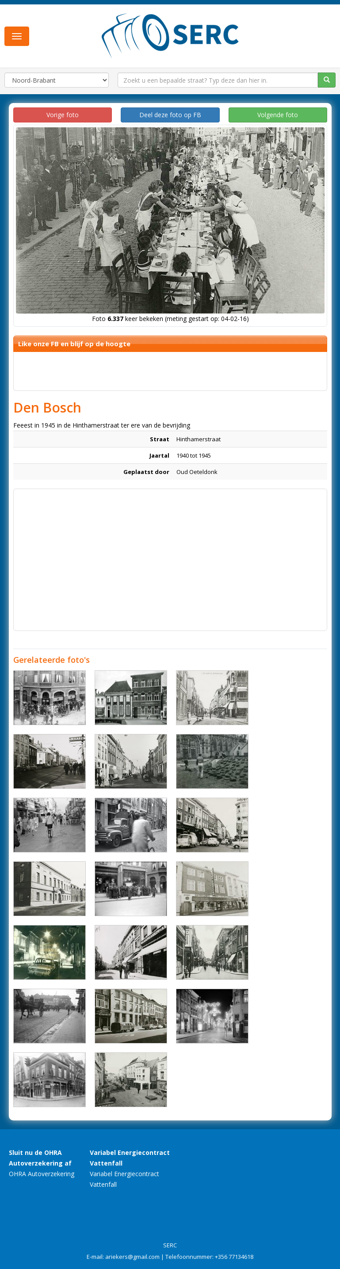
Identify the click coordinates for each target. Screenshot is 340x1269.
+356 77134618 (234, 1257)
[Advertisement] (170, 555)
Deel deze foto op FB (170, 115)
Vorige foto (62, 115)
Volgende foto (277, 115)
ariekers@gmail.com (132, 1257)
